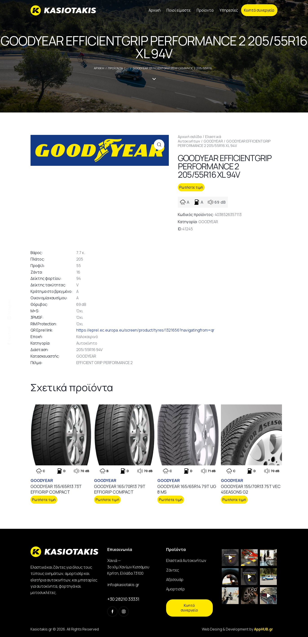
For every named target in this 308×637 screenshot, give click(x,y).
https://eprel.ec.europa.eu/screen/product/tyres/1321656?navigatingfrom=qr (145, 330)
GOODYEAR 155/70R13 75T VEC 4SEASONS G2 (251, 489)
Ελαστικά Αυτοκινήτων (199, 139)
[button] (159, 144)
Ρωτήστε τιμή (191, 187)
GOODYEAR (213, 141)
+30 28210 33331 (123, 599)
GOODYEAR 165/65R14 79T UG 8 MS (186, 489)
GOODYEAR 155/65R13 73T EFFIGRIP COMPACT (56, 489)
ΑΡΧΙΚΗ (99, 68)
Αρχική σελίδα (190, 136)
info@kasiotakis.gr (123, 584)
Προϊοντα (115, 68)
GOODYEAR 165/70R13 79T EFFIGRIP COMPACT (119, 489)
